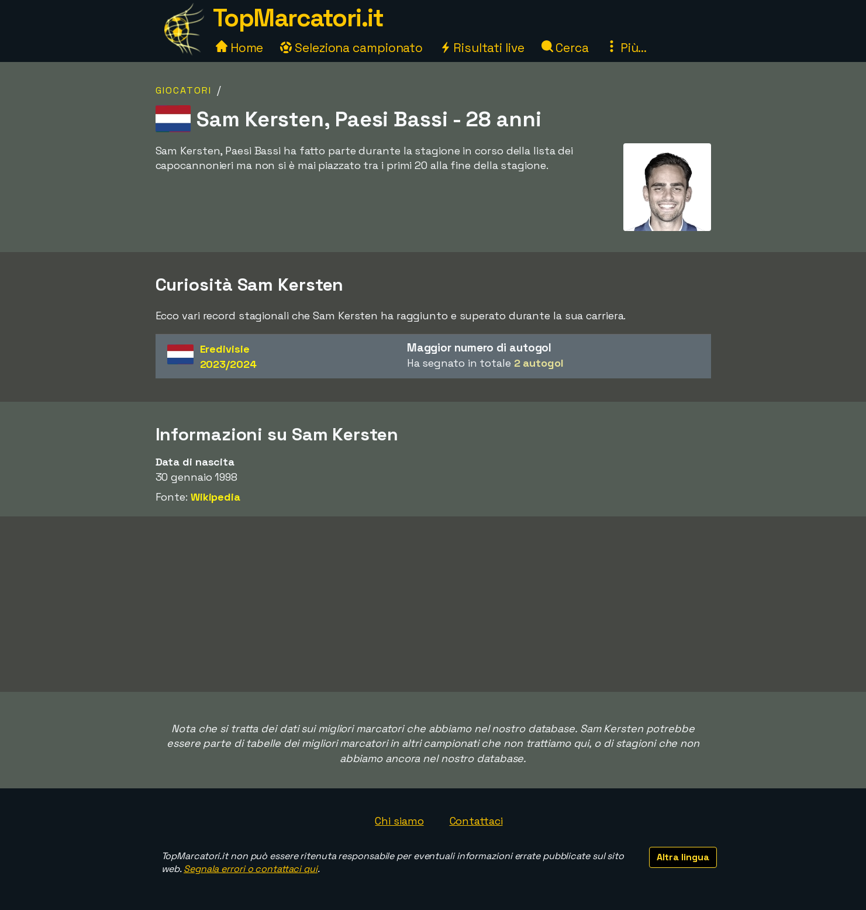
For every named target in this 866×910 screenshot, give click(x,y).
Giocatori (184, 90)
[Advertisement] (433, 604)
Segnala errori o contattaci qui (251, 869)
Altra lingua (683, 857)
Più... (626, 48)
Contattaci (476, 821)
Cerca (565, 48)
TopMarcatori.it (298, 17)
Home (240, 48)
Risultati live (482, 48)
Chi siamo (399, 821)
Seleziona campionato (351, 48)
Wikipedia (215, 497)
